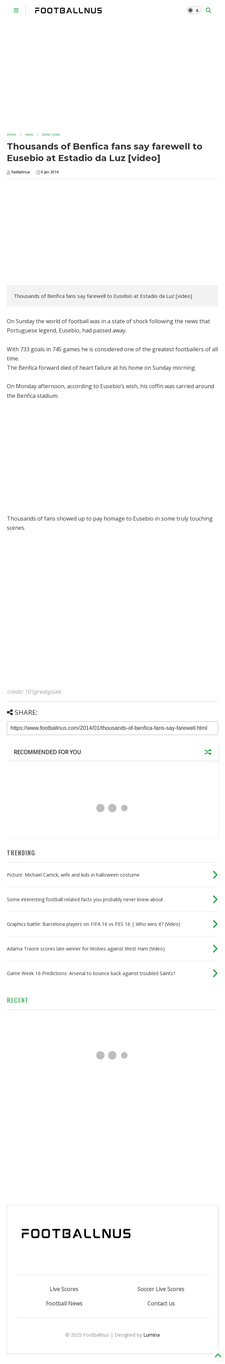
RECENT (18, 1000)
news (29, 134)
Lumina (151, 1335)
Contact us (161, 1303)
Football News (64, 1303)
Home (11, 134)
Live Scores (64, 1289)
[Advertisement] (113, 72)
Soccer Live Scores (160, 1289)
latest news (51, 134)
